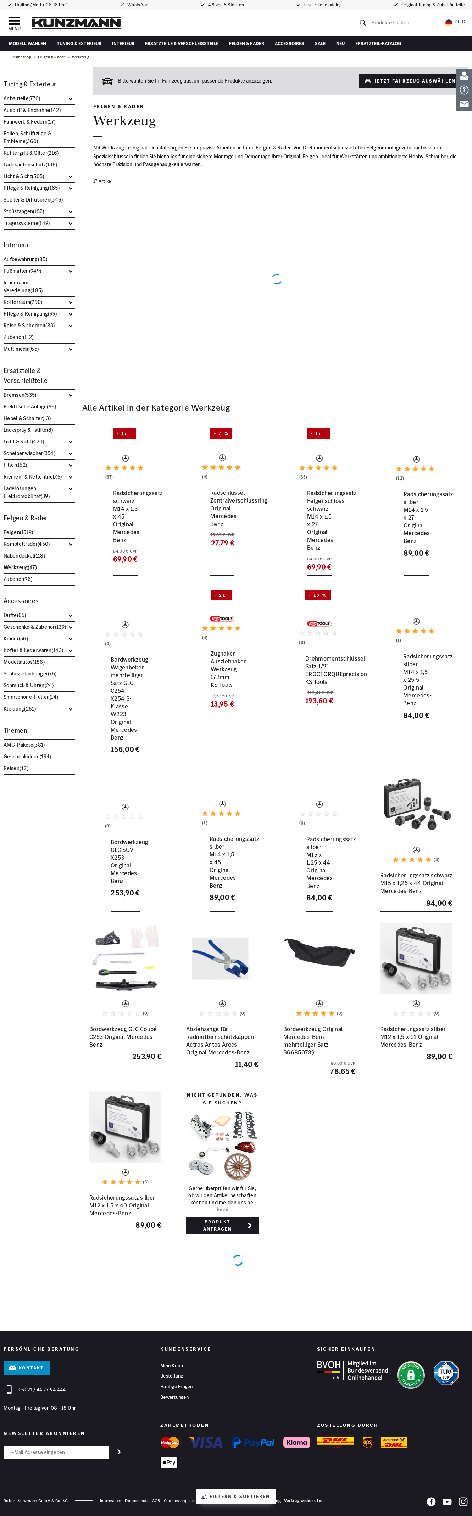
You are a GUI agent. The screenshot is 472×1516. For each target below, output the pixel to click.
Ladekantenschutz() (30, 164)
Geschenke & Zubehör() (35, 626)
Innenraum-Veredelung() (23, 286)
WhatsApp (137, 5)
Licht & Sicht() (24, 176)
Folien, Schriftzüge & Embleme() (27, 137)
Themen (15, 730)
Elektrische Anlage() (30, 406)
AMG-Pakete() (24, 744)
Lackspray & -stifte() (28, 430)
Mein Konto (172, 1365)
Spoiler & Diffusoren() (33, 199)
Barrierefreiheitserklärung (256, 1502)
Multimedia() (21, 348)
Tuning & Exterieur (79, 43)
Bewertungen (174, 1398)
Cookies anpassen (181, 1502)
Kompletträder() (27, 544)
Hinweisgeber (215, 1502)
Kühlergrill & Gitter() (31, 153)
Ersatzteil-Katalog (378, 43)
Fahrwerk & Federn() (29, 121)
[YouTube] (447, 1504)
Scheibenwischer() (29, 453)
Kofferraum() (23, 302)
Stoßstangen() (24, 211)
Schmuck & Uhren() (29, 685)
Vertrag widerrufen (304, 1502)
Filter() (15, 465)
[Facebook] (431, 1504)
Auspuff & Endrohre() (32, 110)
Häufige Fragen (176, 1387)
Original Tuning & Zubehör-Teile (435, 5)
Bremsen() (20, 394)
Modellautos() (24, 662)
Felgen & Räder (246, 43)
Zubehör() (19, 337)
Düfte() (15, 615)
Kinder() (16, 638)
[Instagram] (463, 1504)
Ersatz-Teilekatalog (325, 5)
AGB (156, 1502)
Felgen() (18, 532)
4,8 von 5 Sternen (226, 5)
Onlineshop (21, 57)
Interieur (123, 43)
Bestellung (171, 1376)
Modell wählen (27, 43)
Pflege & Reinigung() (32, 188)
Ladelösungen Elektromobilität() (27, 492)
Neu (340, 43)
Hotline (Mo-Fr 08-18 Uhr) (39, 5)
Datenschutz (136, 1502)
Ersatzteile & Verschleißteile (181, 43)
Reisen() (16, 768)
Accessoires (289, 43)
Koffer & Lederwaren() (33, 650)
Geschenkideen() (27, 756)
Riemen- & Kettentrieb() (33, 476)
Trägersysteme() (27, 223)
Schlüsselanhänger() (30, 673)
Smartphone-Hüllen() (31, 697)
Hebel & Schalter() (27, 418)
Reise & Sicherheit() (29, 325)
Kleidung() (20, 708)
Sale (320, 43)
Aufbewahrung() (25, 259)
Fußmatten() (22, 271)
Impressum (111, 1502)
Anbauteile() (22, 98)
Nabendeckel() (24, 555)
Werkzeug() (20, 567)
